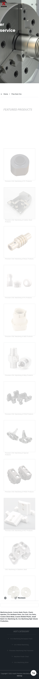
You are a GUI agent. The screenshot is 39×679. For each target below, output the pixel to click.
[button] (32, 4)
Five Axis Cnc (17, 94)
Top (33, 673)
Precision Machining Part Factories (21, 650)
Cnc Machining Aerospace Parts (21, 639)
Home (6, 94)
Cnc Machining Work (21, 662)
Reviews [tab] (20, 598)
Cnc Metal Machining (21, 645)
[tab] (5, 598)
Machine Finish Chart (21, 656)
